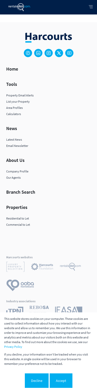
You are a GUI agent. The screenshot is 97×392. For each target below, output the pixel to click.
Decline (36, 380)
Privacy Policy (13, 347)
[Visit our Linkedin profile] (38, 53)
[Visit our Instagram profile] (48, 53)
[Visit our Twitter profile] (59, 53)
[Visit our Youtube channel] (69, 53)
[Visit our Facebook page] (28, 53)
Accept (61, 380)
